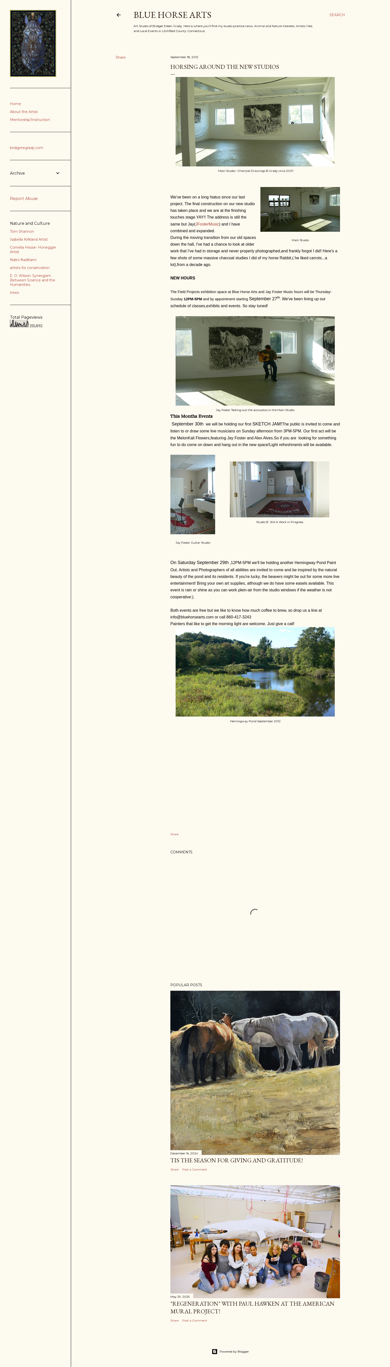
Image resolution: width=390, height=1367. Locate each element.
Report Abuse (24, 198)
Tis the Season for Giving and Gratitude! (236, 1160)
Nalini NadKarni (23, 260)
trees (14, 292)
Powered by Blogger (230, 1352)
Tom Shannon (22, 231)
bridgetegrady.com (26, 148)
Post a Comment (194, 1169)
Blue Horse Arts (172, 15)
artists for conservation (29, 268)
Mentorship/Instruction (30, 119)
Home (15, 104)
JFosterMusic (207, 224)
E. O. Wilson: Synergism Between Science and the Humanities (32, 280)
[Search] (337, 15)
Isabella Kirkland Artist (29, 239)
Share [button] (121, 57)
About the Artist (24, 112)
